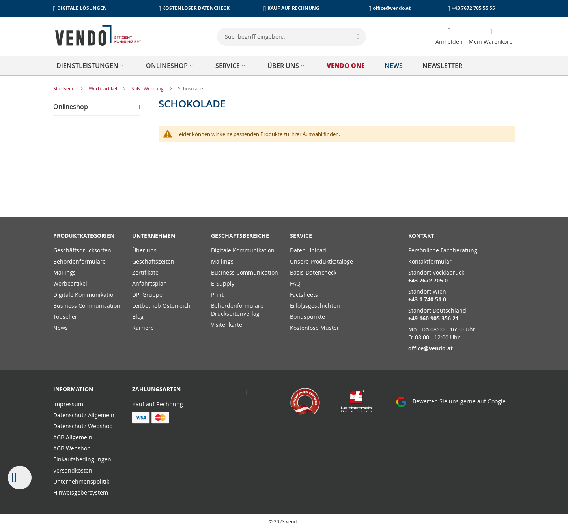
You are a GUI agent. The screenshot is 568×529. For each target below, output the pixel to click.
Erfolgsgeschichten (315, 305)
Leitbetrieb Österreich (161, 305)
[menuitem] (91, 65)
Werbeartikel (103, 88)
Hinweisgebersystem (80, 492)
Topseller (65, 316)
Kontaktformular (430, 261)
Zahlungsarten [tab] (156, 389)
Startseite (64, 88)
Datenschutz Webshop (83, 426)
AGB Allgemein (72, 437)
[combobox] (291, 37)
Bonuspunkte (307, 316)
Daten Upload (308, 250)
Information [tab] (73, 389)
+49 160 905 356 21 (433, 318)
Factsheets (304, 294)
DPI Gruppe (147, 294)
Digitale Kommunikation (85, 294)
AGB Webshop (72, 448)
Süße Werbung (148, 88)
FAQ (295, 283)
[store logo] (98, 35)
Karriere (143, 327)
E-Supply (222, 283)
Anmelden (449, 41)
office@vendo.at (392, 8)
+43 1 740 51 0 (427, 299)
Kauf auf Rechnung (157, 404)
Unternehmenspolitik (81, 481)
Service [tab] (301, 236)
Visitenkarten (228, 324)
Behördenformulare (79, 261)
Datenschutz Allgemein (83, 415)
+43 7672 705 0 (428, 280)
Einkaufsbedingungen (82, 459)
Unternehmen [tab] (153, 236)
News (60, 327)
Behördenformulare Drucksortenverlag (237, 309)
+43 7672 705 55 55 (473, 8)
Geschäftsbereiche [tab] (240, 236)
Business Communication (86, 305)
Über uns (144, 250)
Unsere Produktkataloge (321, 261)
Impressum (68, 404)
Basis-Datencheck (313, 272)
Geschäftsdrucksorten (82, 250)
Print (217, 294)
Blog (138, 316)
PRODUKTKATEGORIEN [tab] (83, 236)
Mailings (64, 272)
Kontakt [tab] (421, 236)
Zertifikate (145, 272)
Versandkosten (72, 470)
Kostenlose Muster (314, 327)
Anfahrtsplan (149, 283)
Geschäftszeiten (153, 261)
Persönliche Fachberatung (442, 250)
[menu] (284, 65)
